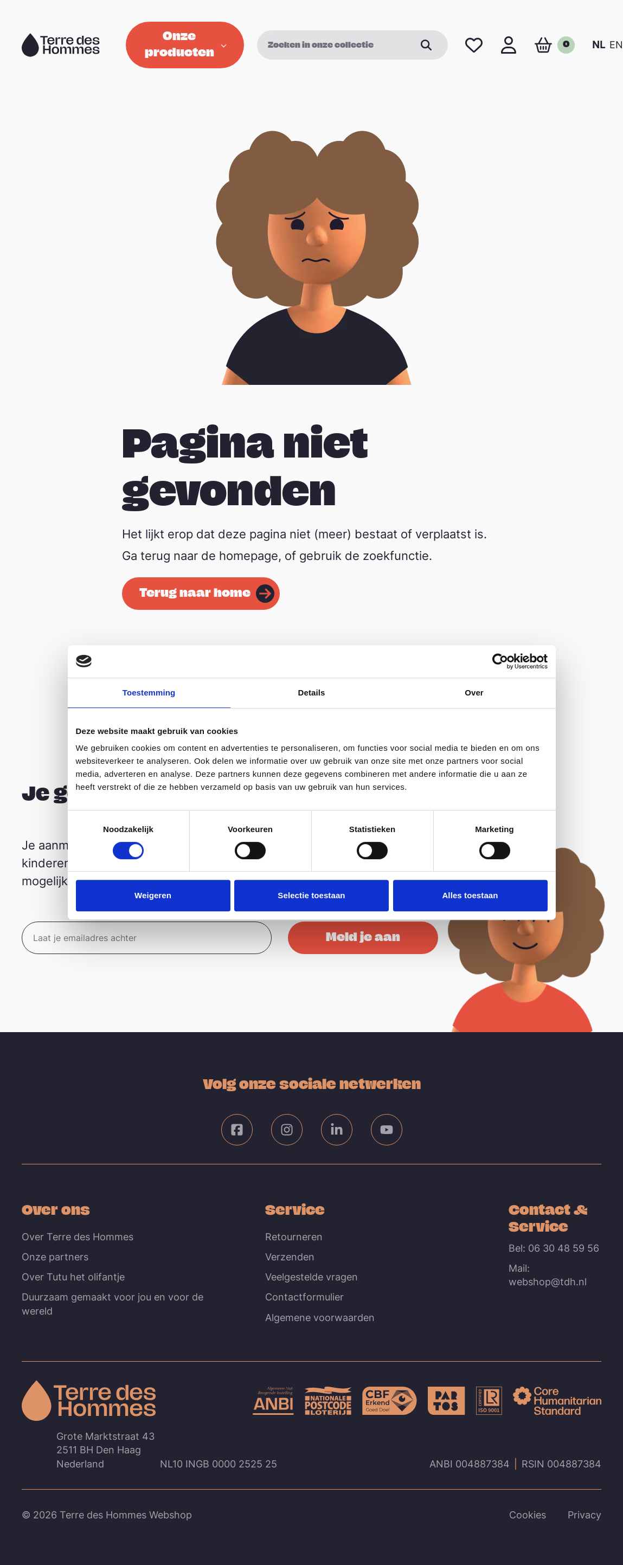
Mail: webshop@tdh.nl (548, 1275)
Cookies (527, 1515)
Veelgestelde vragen (311, 1277)
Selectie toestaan (311, 895)
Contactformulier (304, 1297)
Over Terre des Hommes (77, 1236)
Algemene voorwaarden (320, 1317)
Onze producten (186, 43)
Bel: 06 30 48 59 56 (554, 1248)
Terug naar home (195, 591)
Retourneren (294, 1236)
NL (598, 44)
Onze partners (55, 1257)
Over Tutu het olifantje (73, 1277)
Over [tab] (474, 692)
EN (616, 44)
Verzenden (289, 1257)
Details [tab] (311, 692)
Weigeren (152, 895)
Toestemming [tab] (149, 692)
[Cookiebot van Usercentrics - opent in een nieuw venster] (500, 661)
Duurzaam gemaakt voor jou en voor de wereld (112, 1303)
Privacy (584, 1515)
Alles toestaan (470, 895)
